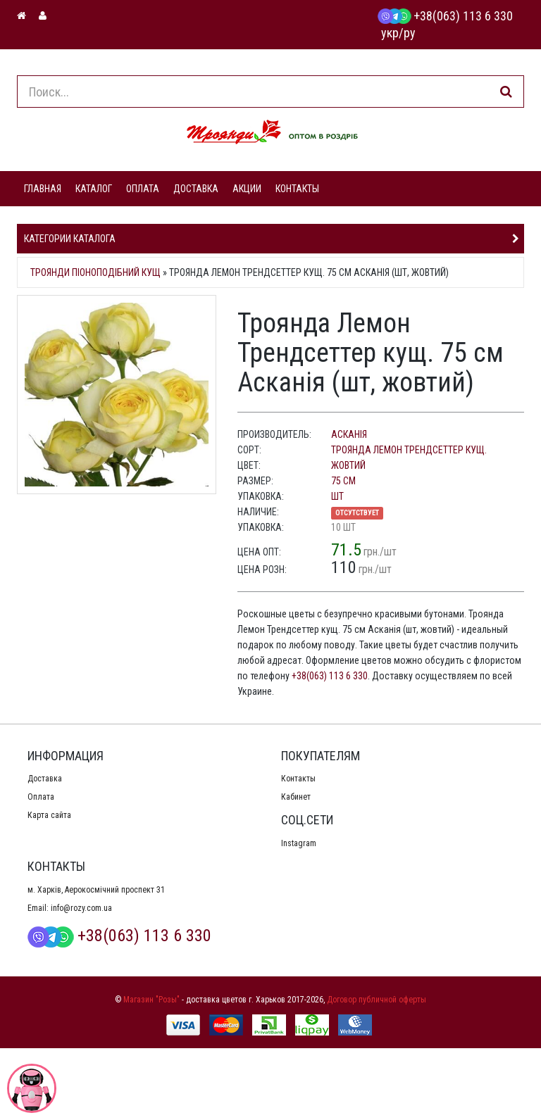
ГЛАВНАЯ (42, 188)
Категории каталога (70, 238)
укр (390, 32)
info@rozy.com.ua (81, 908)
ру (410, 32)
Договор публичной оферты (376, 1000)
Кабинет (296, 797)
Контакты (298, 779)
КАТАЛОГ (93, 188)
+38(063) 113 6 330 (445, 15)
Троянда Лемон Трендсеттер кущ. (409, 449)
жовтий (348, 465)
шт (337, 496)
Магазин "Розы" (151, 1000)
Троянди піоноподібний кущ (95, 272)
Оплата (40, 797)
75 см (343, 480)
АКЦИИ (246, 188)
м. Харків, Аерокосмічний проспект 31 (96, 890)
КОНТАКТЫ (297, 188)
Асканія (349, 434)
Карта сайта (49, 815)
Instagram (298, 843)
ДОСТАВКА (195, 188)
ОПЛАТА (142, 188)
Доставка (44, 779)
